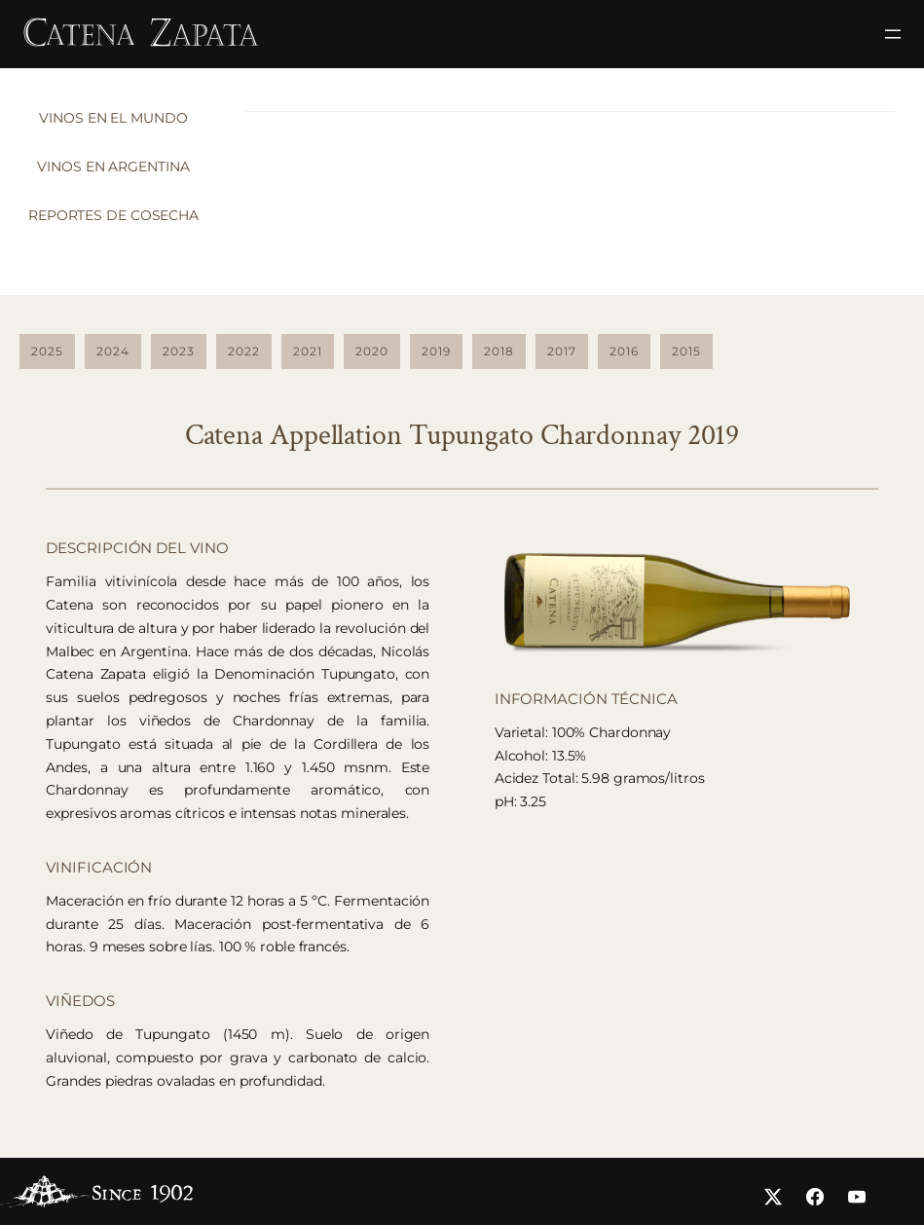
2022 (244, 351)
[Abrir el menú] (893, 34)
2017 (561, 351)
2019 (436, 351)
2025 (47, 351)
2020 (371, 351)
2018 (499, 351)
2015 (686, 351)
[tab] (118, 123)
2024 (112, 351)
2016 (624, 351)
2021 (307, 351)
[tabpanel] (570, 111)
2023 (179, 351)
